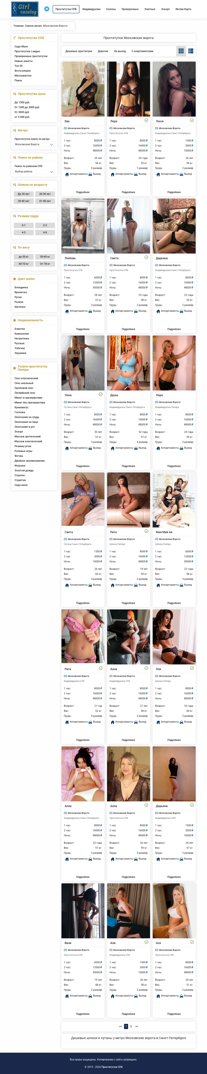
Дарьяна (162, 258)
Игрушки (20, 465)
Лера (113, 121)
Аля (112, 943)
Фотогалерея (23, 70)
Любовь (70, 258)
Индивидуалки (91, 9)
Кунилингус (21, 407)
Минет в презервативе (28, 397)
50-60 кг (45, 256)
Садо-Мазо (21, 46)
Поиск (18, 80)
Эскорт (165, 9)
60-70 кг (24, 263)
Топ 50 (18, 65)
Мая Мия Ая (164, 532)
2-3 (45, 225)
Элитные (149, 9)
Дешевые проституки (78, 51)
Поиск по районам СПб (28, 166)
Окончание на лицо (26, 421)
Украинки (20, 353)
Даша (114, 395)
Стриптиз (20, 480)
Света (114, 258)
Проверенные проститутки (31, 56)
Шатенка (20, 306)
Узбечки (20, 348)
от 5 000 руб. (22, 117)
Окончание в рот (25, 426)
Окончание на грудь (27, 417)
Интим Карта (183, 9)
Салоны (111, 9)
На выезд (120, 51)
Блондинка (21, 287)
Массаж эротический (28, 436)
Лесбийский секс (25, 392)
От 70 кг (45, 263)
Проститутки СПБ (66, 9)
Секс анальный (24, 383)
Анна (113, 669)
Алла (68, 806)
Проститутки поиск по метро (32, 139)
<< (120, 1026)
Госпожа (20, 412)
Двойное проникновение (30, 460)
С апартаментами (142, 51)
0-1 (24, 225)
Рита (113, 532)
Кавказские (22, 333)
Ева (67, 121)
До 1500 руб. (22, 102)
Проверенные (130, 9)
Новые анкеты (24, 61)
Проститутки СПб (112, 1067)
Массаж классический (28, 441)
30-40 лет (23, 201)
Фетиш (19, 455)
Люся (159, 121)
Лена (68, 395)
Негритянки (22, 338)
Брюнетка (21, 292)
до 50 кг (24, 256)
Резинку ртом (23, 446)
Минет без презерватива (30, 402)
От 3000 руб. (22, 112)
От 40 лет (45, 201)
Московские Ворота (78, 128)
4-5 (24, 232)
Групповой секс (24, 388)
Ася (158, 943)
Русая (18, 297)
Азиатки (20, 328)
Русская (19, 343)
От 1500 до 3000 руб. (27, 107)
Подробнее (83, 192)
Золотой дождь (24, 470)
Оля (158, 669)
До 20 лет (24, 193)
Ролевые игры (23, 451)
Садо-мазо (21, 485)
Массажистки (23, 75)
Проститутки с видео (27, 51)
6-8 (45, 232)
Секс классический (26, 378)
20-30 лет (45, 193)
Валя (68, 943)
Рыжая (19, 302)
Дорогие (103, 51)
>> (136, 1026)
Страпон (20, 475)
